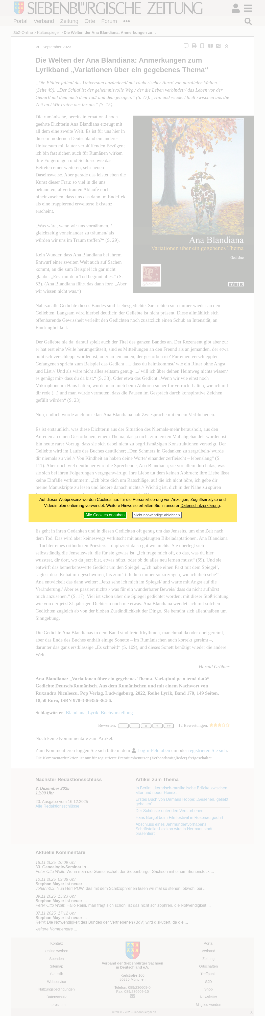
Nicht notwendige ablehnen (157, 515)
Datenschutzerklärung (200, 505)
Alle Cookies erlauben (105, 515)
